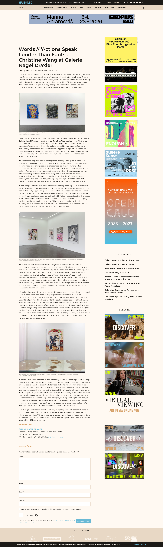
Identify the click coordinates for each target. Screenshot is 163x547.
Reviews (74, 7)
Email (21, 492)
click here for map (56, 437)
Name (21, 483)
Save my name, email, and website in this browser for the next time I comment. (51, 509)
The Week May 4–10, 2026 (117, 272)
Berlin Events (110, 7)
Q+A (81, 7)
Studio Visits (48, 7)
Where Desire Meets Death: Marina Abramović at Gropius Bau (122, 278)
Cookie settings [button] (138, 544)
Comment (23, 456)
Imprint (116, 2)
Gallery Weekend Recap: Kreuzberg (122, 260)
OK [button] (145, 544)
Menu (21, 8)
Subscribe (97, 2)
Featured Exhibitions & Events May (122, 268)
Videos (89, 7)
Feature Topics (62, 7)
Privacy (110, 2)
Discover (98, 7)
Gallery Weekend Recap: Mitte (119, 264)
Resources (122, 7)
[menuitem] (49, 9)
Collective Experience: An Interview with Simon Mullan (122, 291)
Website (22, 501)
